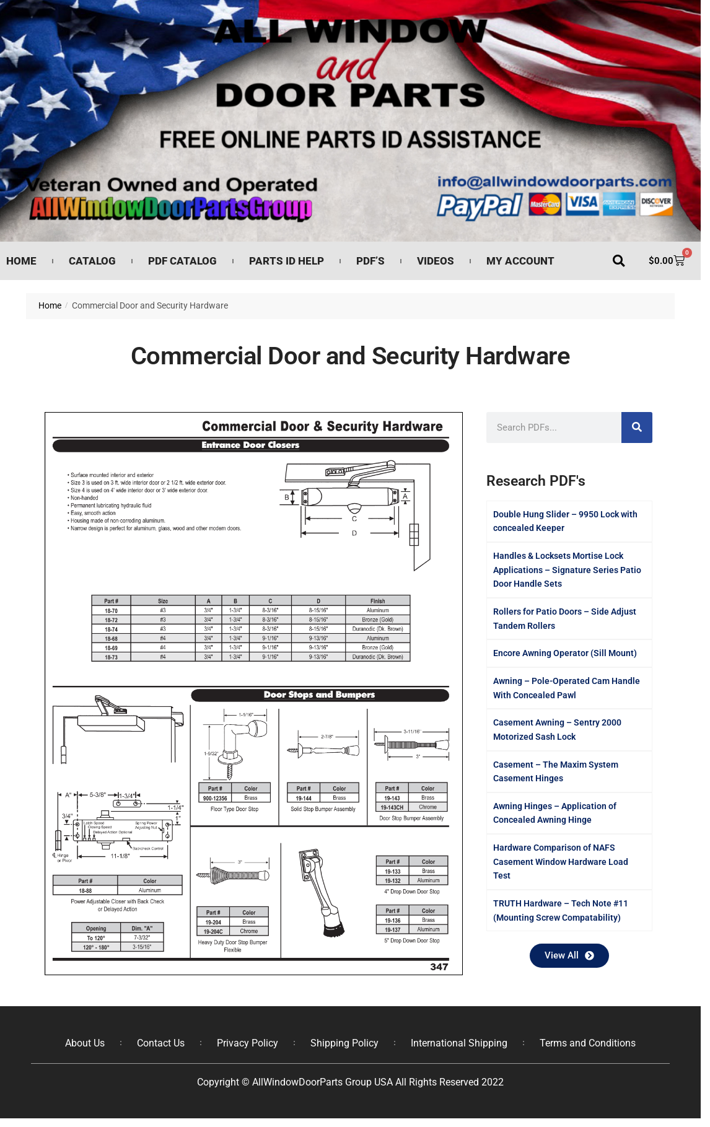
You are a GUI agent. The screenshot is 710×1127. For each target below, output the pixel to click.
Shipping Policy (344, 1043)
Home (21, 261)
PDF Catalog (182, 261)
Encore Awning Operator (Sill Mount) (565, 653)
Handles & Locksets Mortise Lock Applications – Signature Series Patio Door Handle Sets (567, 570)
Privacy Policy (247, 1043)
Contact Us (161, 1043)
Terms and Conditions (588, 1043)
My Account (520, 261)
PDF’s (370, 261)
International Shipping (459, 1043)
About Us (85, 1043)
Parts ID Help (286, 261)
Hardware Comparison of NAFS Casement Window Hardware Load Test (560, 861)
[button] (618, 261)
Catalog (92, 261)
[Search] (636, 427)
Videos (435, 261)
